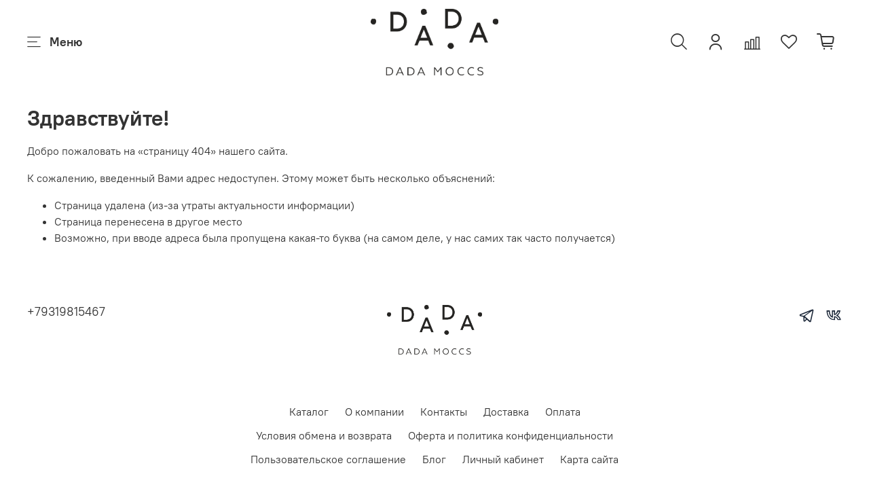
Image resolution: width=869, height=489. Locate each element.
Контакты (443, 411)
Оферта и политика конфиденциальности (510, 435)
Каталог (309, 411)
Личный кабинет (503, 459)
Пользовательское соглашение (328, 459)
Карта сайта (589, 459)
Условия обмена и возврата (324, 435)
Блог (434, 459)
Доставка (506, 411)
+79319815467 (66, 311)
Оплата (562, 411)
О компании (374, 411)
